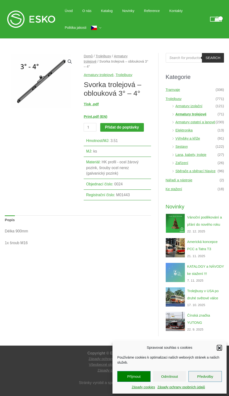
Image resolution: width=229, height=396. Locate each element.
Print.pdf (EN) (96, 116)
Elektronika (184, 130)
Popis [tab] (10, 220)
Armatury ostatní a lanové (196, 122)
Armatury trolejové (99, 75)
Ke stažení (174, 189)
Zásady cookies (143, 387)
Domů (88, 56)
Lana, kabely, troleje (191, 154)
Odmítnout (169, 376)
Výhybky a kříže (188, 138)
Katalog (100, 11)
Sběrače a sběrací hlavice (196, 170)
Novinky (118, 11)
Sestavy (182, 146)
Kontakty (160, 11)
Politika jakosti (185, 11)
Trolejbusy (104, 56)
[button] (219, 347)
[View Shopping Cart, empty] (216, 19)
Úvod (67, 11)
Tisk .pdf (91, 104)
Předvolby (205, 376)
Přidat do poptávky (122, 127)
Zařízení (182, 162)
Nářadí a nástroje (179, 179)
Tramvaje (173, 90)
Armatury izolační (189, 106)
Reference (139, 11)
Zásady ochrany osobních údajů (181, 387)
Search (212, 58)
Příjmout (134, 376)
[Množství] (90, 127)
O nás (82, 11)
